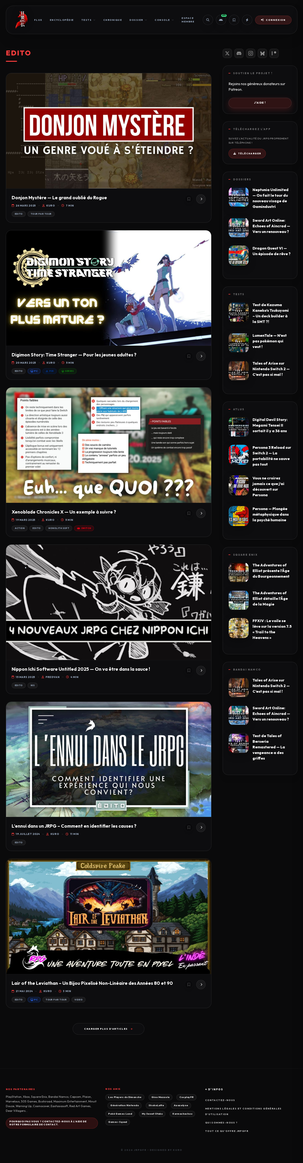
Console (164, 20)
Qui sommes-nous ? (221, 1122)
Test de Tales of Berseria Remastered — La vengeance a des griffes (269, 747)
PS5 (50, 371)
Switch (84, 528)
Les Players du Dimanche (124, 1097)
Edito (19, 214)
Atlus (239, 409)
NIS (33, 685)
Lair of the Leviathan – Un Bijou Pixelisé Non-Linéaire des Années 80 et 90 (92, 983)
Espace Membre (188, 20)
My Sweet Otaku (152, 1113)
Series (68, 371)
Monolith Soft (58, 528)
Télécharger (247, 153)
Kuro (48, 205)
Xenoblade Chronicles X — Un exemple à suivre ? (64, 512)
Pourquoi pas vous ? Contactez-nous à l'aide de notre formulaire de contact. (48, 1123)
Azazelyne (181, 1105)
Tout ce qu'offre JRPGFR (226, 1131)
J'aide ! (260, 102)
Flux (38, 20)
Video (78, 999)
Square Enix (245, 554)
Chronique (112, 20)
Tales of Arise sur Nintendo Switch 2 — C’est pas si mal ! (271, 369)
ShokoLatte (156, 1105)
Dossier (138, 20)
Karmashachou (182, 1113)
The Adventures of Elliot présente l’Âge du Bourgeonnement (271, 571)
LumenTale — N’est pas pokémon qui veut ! (270, 341)
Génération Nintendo (124, 1105)
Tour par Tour (41, 214)
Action (20, 528)
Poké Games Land (120, 1113)
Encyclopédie (62, 20)
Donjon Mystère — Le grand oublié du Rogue (59, 197)
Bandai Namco (247, 669)
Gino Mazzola (160, 1097)
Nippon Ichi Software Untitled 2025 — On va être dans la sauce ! (81, 669)
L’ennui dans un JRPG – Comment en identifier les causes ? (74, 826)
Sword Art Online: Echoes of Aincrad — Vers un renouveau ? (271, 226)
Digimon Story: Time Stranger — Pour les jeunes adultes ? (74, 355)
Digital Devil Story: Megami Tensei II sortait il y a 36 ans (270, 425)
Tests (88, 20)
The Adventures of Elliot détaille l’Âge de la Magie (270, 598)
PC (34, 371)
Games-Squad (117, 1121)
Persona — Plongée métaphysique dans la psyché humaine (271, 514)
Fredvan (51, 677)
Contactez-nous (220, 1100)
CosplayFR (186, 1097)
